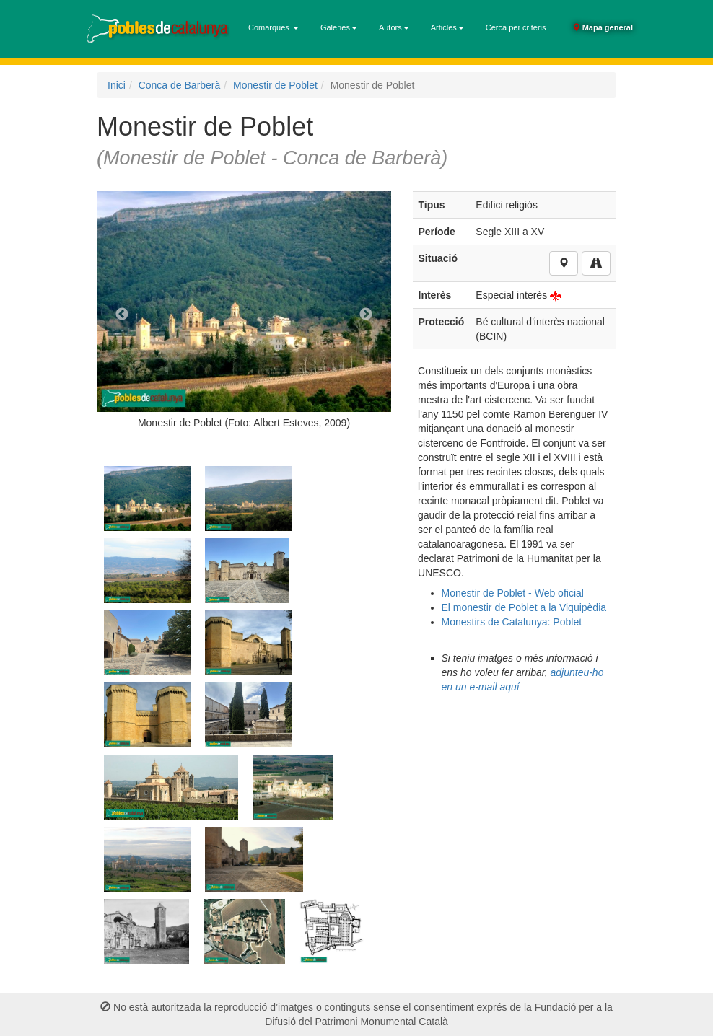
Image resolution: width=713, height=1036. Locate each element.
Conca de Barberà (180, 85)
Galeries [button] (338, 27)
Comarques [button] (273, 27)
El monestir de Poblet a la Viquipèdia (524, 607)
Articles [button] (447, 27)
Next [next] (366, 314)
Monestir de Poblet (275, 85)
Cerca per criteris (516, 27)
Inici (117, 85)
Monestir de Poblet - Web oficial (513, 593)
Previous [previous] (122, 314)
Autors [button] (394, 27)
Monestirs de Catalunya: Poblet (512, 622)
